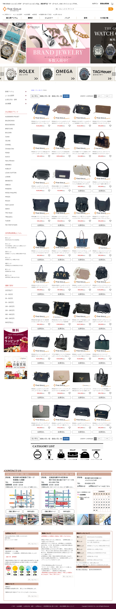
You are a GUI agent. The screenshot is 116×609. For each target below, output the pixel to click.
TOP (14, 606)
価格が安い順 (45, 96)
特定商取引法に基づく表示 (51, 606)
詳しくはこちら (32, 543)
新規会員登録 (104, 3)
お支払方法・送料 (28, 606)
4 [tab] (56, 65)
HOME (32, 90)
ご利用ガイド (7, 14)
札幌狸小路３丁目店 (45, 14)
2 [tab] (54, 65)
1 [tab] (54, 82)
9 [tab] (63, 65)
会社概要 (27, 14)
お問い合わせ (58, 14)
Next (114, 43)
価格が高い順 (57, 96)
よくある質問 (18, 14)
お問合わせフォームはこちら (99, 486)
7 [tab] (60, 65)
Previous (2, 43)
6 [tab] (59, 65)
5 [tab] (58, 65)
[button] (110, 96)
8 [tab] (61, 65)
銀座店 (35, 14)
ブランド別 (37, 90)
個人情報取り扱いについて (67, 606)
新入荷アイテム (12, 18)
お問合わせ (39, 606)
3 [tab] (55, 65)
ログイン (95, 3)
